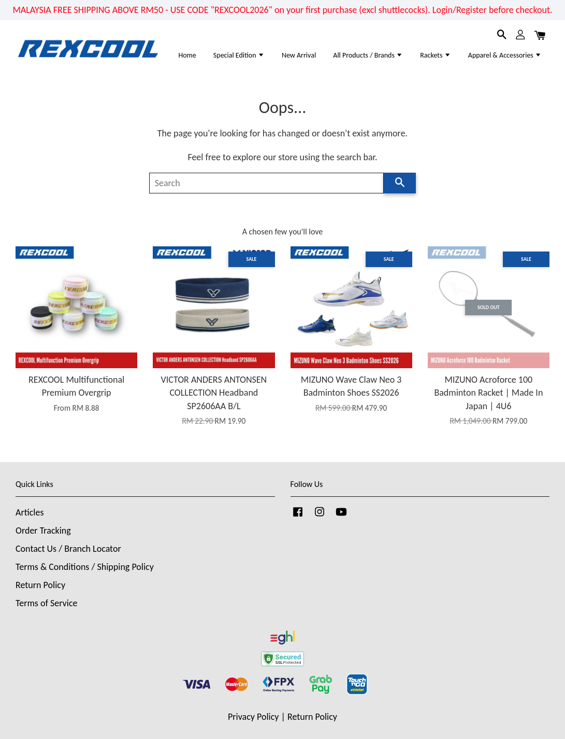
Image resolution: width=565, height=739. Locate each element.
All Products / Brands (368, 55)
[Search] (266, 183)
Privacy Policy (253, 716)
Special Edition (239, 55)
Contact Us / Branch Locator (68, 548)
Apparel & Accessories (505, 55)
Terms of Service (46, 603)
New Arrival (299, 55)
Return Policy (40, 585)
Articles (30, 512)
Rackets (435, 55)
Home (187, 55)
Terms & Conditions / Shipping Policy (85, 567)
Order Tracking (43, 530)
